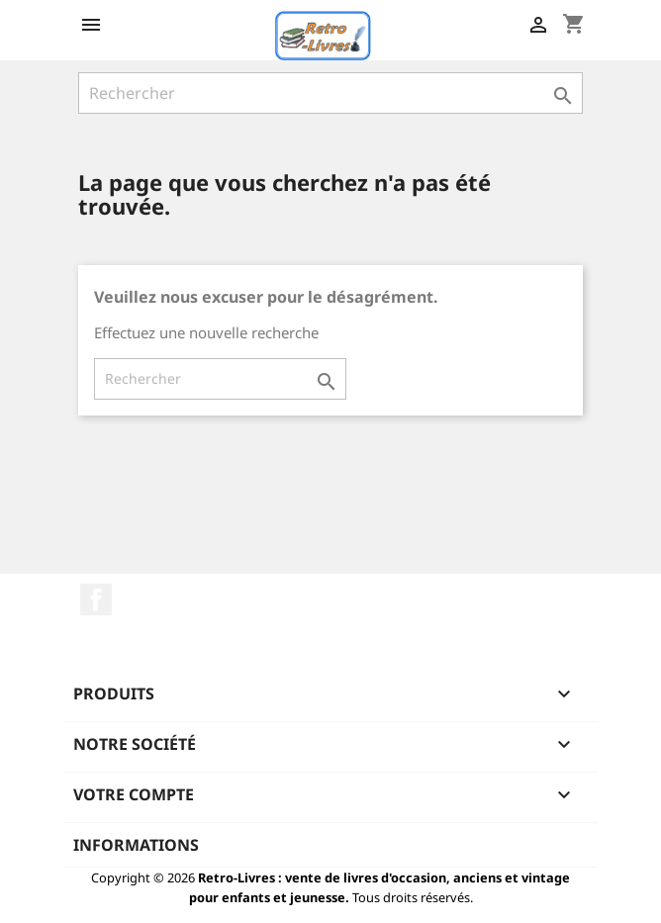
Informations (136, 845)
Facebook (96, 599)
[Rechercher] (330, 93)
